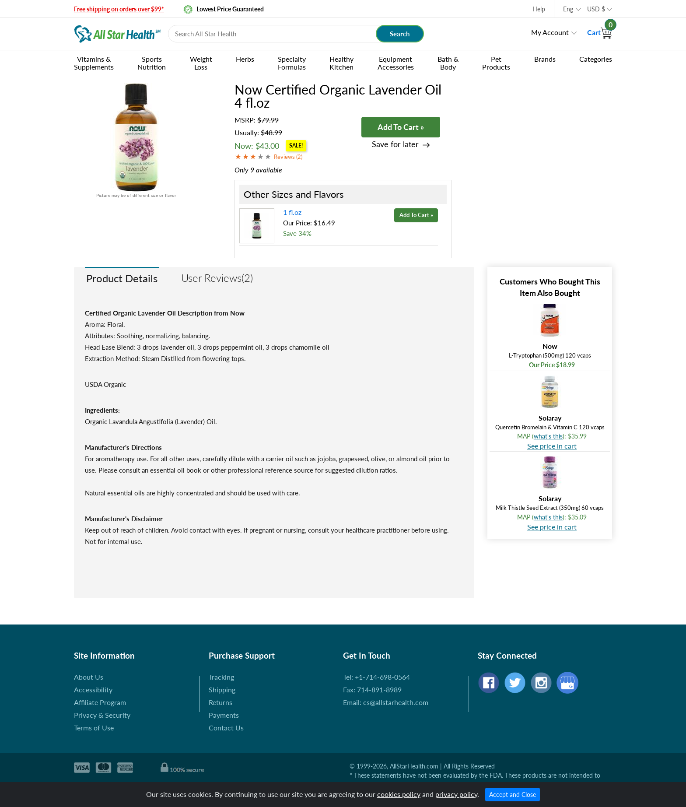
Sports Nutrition (151, 63)
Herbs (245, 59)
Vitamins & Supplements (94, 63)
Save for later (395, 144)
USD (596, 9)
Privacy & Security (102, 715)
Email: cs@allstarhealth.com (385, 702)
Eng (568, 9)
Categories (595, 59)
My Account (550, 32)
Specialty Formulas (292, 63)
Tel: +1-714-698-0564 (376, 677)
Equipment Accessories (396, 63)
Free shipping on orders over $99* (119, 9)
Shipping (222, 689)
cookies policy (398, 794)
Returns (220, 702)
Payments (224, 715)
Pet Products (496, 63)
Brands (545, 59)
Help (538, 9)
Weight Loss (201, 63)
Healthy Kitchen (341, 63)
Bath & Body (448, 63)
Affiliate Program (100, 702)
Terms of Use (94, 727)
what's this (548, 436)
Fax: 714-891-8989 (372, 689)
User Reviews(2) (217, 277)
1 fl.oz (292, 212)
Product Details (122, 278)
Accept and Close (512, 794)
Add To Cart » (401, 127)
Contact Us (226, 727)
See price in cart (552, 446)
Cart (599, 32)
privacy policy (456, 794)
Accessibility (93, 689)
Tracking (221, 677)
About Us (88, 677)
